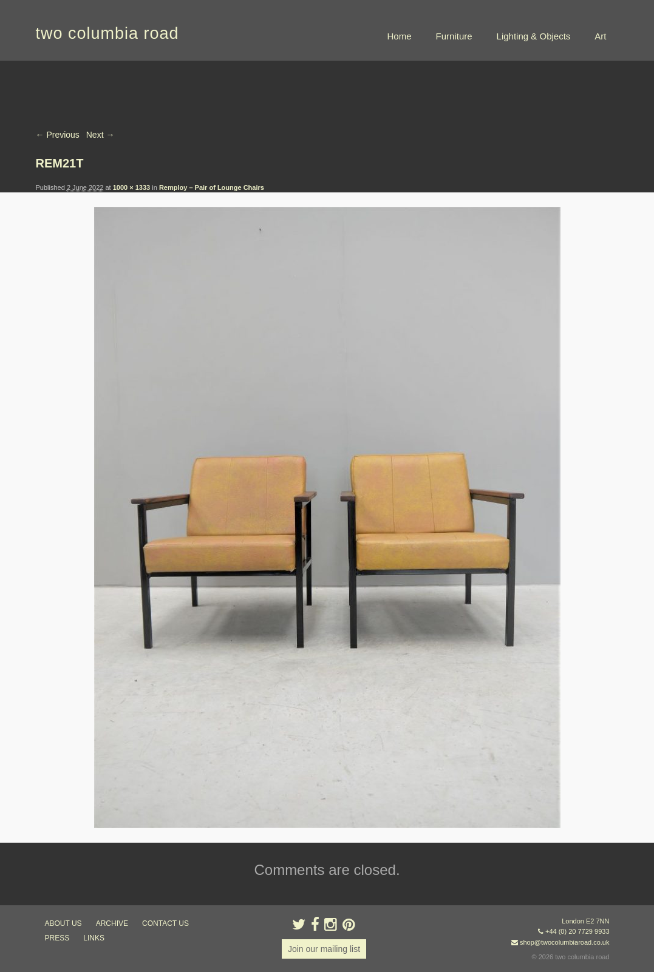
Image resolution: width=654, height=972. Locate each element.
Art (600, 36)
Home (399, 36)
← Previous (58, 135)
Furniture (454, 36)
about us (63, 923)
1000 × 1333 (131, 187)
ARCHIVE (112, 923)
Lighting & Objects (534, 36)
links (93, 938)
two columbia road (107, 33)
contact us (165, 923)
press (57, 938)
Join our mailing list (324, 949)
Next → (100, 135)
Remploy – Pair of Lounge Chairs (211, 187)
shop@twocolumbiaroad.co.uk (565, 942)
